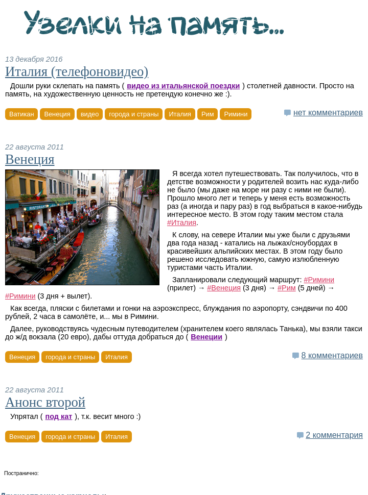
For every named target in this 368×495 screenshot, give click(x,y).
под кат (59, 416)
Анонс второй (45, 402)
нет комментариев (328, 112)
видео (90, 114)
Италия (180, 114)
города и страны (133, 114)
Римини (235, 114)
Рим (207, 114)
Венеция (57, 114)
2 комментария (334, 435)
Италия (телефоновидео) (76, 71)
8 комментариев (332, 355)
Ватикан (21, 114)
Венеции (206, 337)
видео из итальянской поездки (183, 86)
